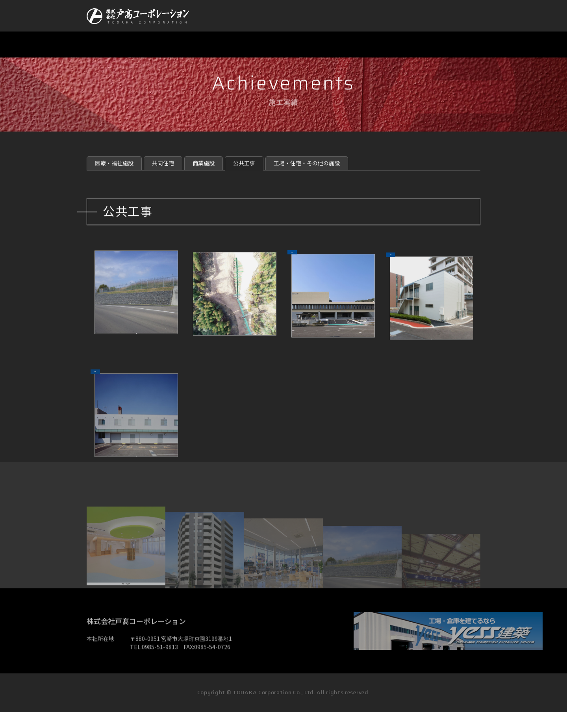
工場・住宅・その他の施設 (307, 173)
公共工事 (244, 173)
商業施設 (204, 173)
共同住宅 (163, 173)
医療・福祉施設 (114, 173)
